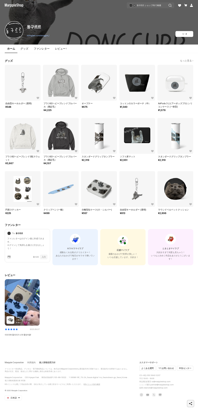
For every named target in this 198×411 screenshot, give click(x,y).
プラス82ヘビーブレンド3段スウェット (22, 158)
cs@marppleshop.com (161, 382)
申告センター (185, 368)
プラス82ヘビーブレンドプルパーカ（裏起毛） (60, 105)
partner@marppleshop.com (161, 385)
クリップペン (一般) (53, 209)
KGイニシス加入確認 (92, 384)
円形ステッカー (13, 209)
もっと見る (186, 60)
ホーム (11, 50)
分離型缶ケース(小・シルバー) (97, 209)
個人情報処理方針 (47, 362)
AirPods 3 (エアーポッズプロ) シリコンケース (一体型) (175, 105)
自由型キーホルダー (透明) (18, 103)
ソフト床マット (127, 156)
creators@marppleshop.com (155, 388)
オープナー (87, 103)
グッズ (24, 48)
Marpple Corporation (14, 362)
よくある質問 (147, 368)
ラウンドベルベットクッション (173, 209)
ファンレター (42, 48)
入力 (44, 257)
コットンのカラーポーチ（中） (135, 103)
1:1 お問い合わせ (166, 368)
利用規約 (31, 362)
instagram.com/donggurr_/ (38, 36)
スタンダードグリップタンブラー (98, 156)
